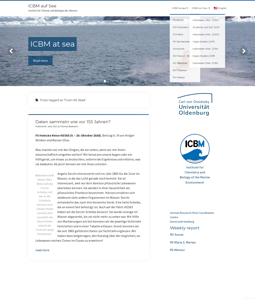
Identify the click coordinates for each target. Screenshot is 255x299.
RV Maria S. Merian (183, 242)
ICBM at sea (179, 8)
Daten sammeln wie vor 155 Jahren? (73, 121)
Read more (40, 61)
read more (42, 250)
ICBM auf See (42, 5)
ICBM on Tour (200, 8)
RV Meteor (177, 250)
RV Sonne (176, 234)
